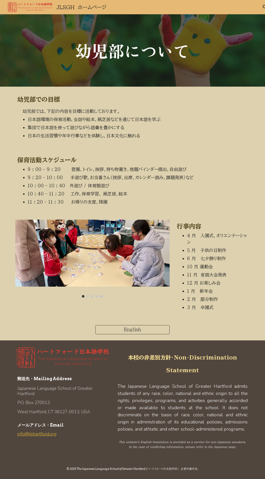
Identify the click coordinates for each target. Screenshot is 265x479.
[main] (132, 50)
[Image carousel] (92, 259)
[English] (132, 329)
